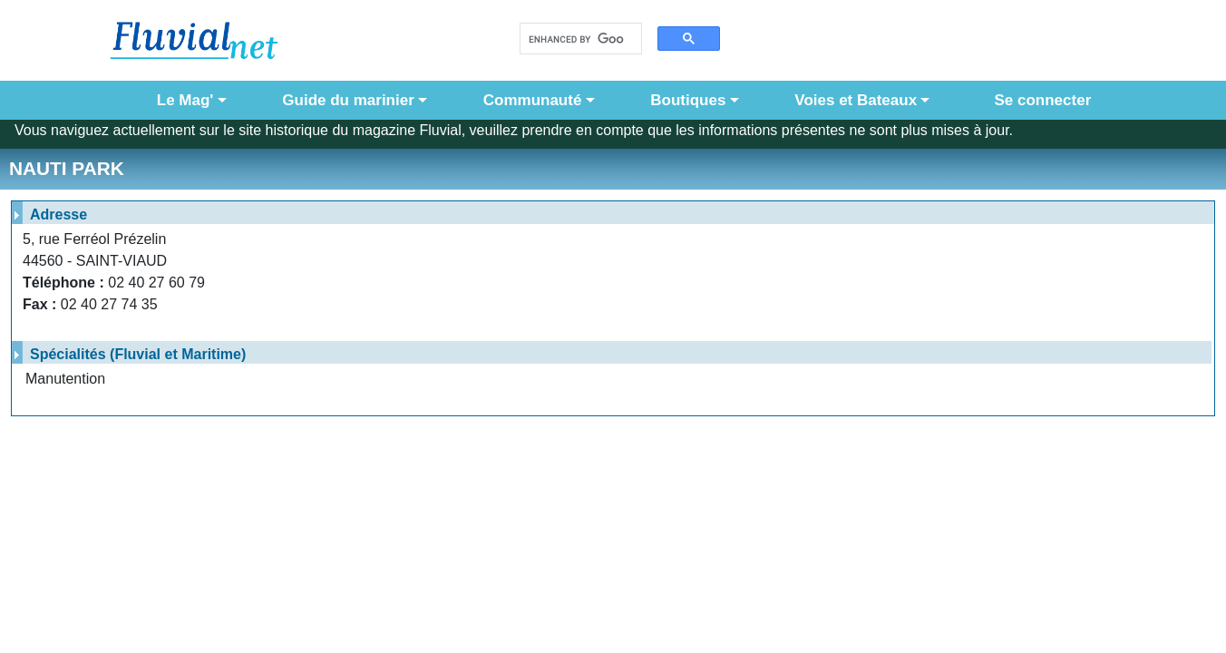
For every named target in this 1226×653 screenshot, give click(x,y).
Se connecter (1038, 100)
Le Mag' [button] (185, 100)
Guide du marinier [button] (348, 100)
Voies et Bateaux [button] (855, 100)
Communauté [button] (532, 100)
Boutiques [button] (687, 100)
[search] (576, 39)
